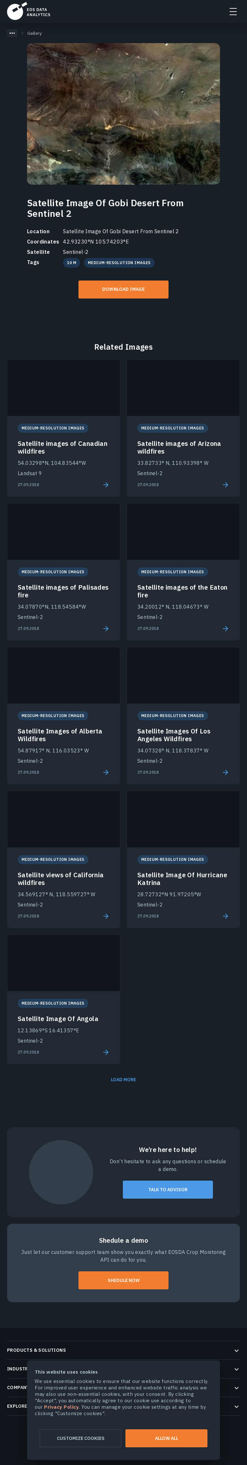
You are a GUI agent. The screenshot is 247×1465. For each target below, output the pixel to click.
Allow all (166, 1438)
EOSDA (28, 11)
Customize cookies (81, 1438)
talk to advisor (168, 1190)
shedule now (124, 1280)
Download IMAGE (123, 289)
